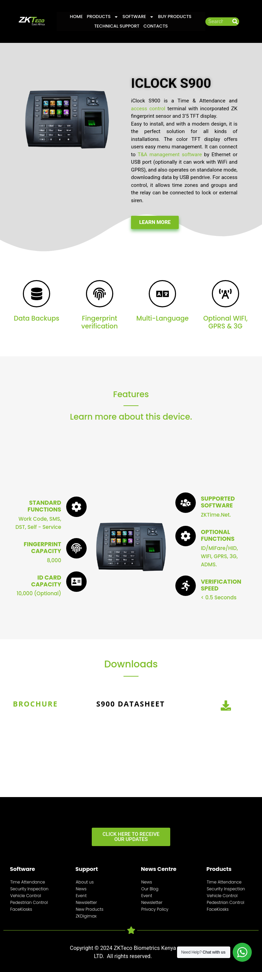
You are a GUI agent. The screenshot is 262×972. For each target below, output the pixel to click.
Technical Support (116, 26)
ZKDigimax (86, 916)
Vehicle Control (25, 895)
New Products (89, 909)
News (81, 889)
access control (148, 109)
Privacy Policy (155, 909)
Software (138, 16)
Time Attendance (27, 882)
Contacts (156, 26)
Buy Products (174, 16)
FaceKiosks (21, 909)
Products (102, 16)
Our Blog (149, 889)
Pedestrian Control (29, 902)
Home (76, 16)
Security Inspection (29, 889)
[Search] (235, 21)
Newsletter (86, 902)
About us (85, 882)
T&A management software (169, 154)
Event (81, 895)
